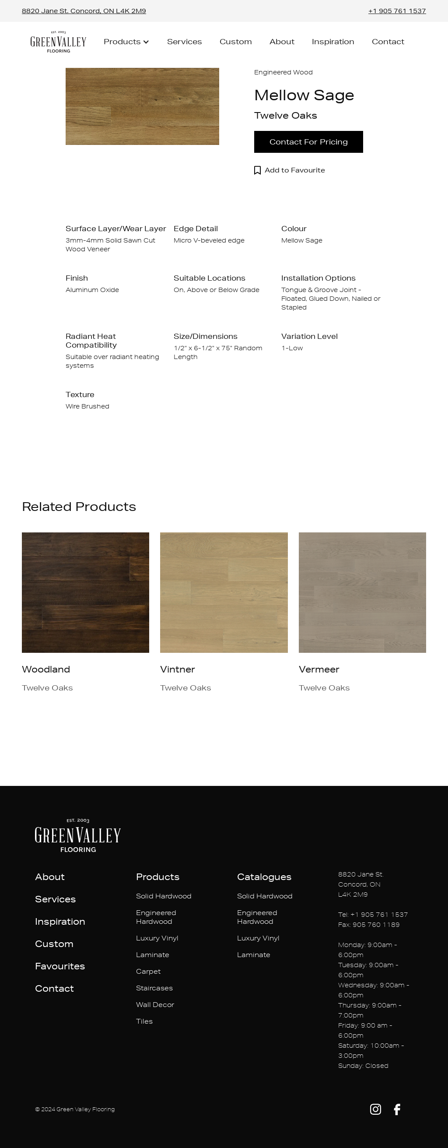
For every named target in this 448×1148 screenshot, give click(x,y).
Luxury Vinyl (157, 938)
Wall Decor (155, 1004)
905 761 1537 (384, 915)
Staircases (154, 988)
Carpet (148, 971)
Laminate (152, 955)
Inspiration (333, 41)
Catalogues (264, 876)
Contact (388, 41)
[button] (126, 41)
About (282, 41)
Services (184, 41)
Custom (236, 41)
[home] (58, 42)
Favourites (60, 966)
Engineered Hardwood (156, 917)
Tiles (144, 1021)
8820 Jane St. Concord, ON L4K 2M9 (84, 11)
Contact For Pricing (309, 141)
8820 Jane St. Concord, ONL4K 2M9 (361, 884)
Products (158, 876)
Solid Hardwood (164, 896)
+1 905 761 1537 (397, 11)
